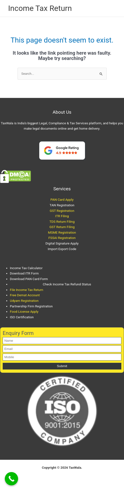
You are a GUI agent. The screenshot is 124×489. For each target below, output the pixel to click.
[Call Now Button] (11, 478)
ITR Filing (62, 216)
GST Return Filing (62, 227)
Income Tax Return (40, 8)
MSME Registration (62, 232)
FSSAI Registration (62, 238)
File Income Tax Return (26, 290)
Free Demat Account (25, 295)
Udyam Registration (24, 301)
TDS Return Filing (62, 221)
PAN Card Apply (62, 199)
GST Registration (62, 211)
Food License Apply (24, 311)
